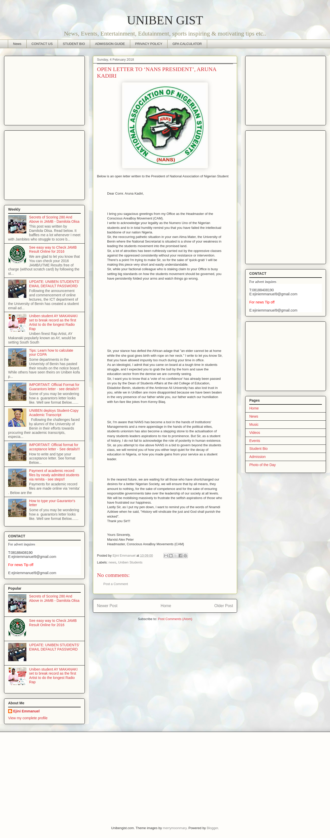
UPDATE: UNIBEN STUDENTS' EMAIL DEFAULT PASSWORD (54, 284)
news (112, 562)
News (17, 44)
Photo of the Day (262, 465)
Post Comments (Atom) (175, 619)
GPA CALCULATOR (187, 44)
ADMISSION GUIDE (110, 44)
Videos (254, 433)
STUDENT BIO (74, 44)
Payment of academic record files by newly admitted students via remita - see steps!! (54, 475)
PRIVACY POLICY (148, 44)
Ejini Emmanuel (26, 711)
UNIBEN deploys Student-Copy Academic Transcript (54, 412)
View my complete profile (27, 718)
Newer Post (107, 606)
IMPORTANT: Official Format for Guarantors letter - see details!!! (54, 387)
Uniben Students (130, 562)
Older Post (223, 606)
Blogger (212, 828)
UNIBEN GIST (165, 20)
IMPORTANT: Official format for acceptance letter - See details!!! (54, 447)
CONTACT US (42, 44)
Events (254, 441)
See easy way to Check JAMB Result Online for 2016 (53, 249)
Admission (257, 457)
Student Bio (258, 449)
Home (166, 606)
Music (254, 424)
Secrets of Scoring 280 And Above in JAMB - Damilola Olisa (54, 219)
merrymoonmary (175, 828)
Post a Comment (115, 584)
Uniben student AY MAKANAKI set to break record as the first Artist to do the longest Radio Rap (53, 322)
